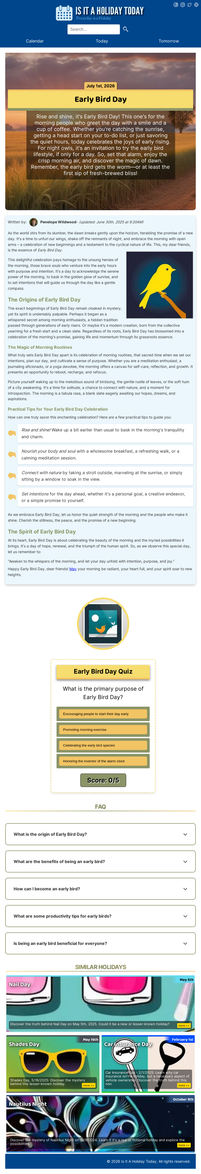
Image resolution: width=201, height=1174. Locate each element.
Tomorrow (169, 41)
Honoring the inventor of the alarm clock (94, 761)
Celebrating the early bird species (89, 745)
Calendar (35, 41)
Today (102, 41)
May (73, 569)
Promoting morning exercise (85, 730)
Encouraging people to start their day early (96, 714)
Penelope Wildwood (58, 222)
